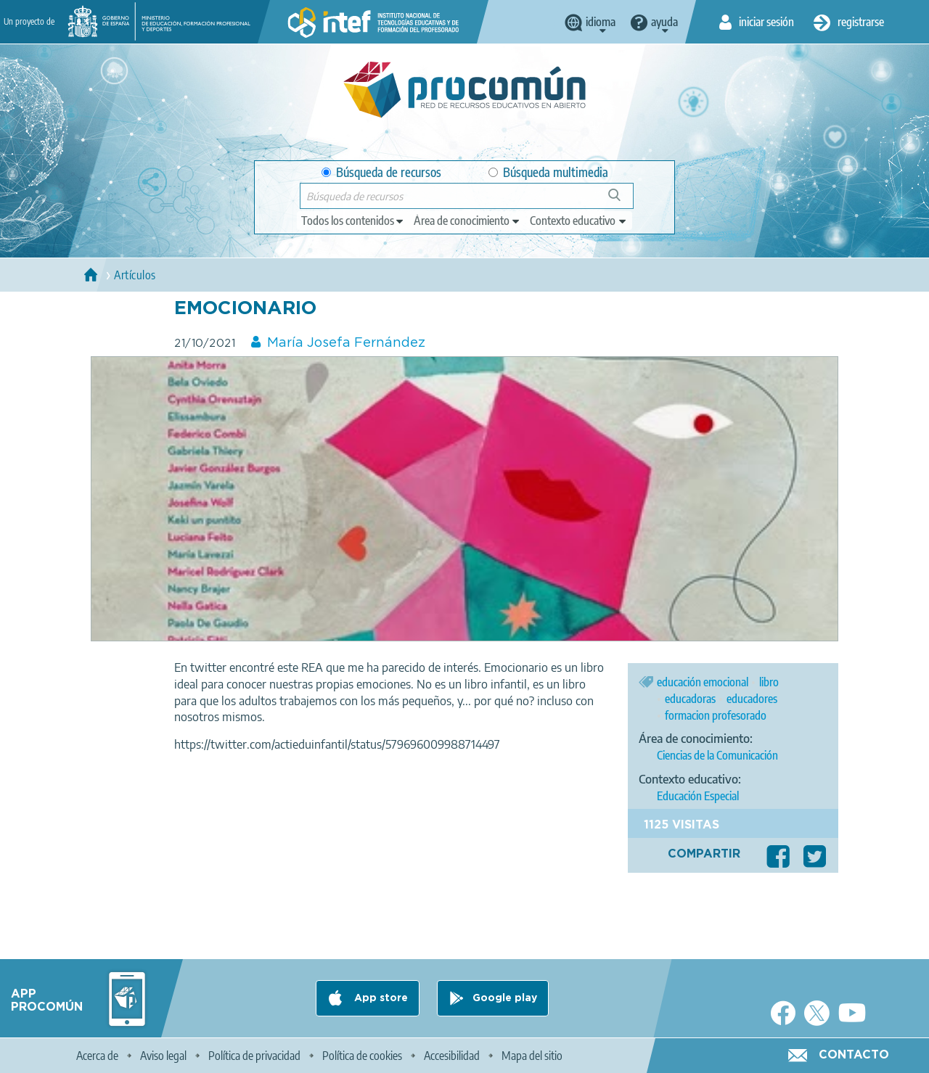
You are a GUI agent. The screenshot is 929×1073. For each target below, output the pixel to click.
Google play (504, 998)
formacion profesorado (715, 715)
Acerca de (97, 1055)
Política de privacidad (254, 1055)
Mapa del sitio (532, 1055)
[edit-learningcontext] (578, 220)
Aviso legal (163, 1055)
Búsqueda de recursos (381, 172)
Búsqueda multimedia (548, 172)
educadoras (690, 698)
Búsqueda (622, 200)
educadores (752, 698)
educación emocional (702, 682)
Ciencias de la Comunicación (717, 755)
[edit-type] (353, 220)
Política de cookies (362, 1055)
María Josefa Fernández (346, 343)
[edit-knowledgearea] (467, 220)
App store (379, 998)
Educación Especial (698, 796)
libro (769, 682)
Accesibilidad (452, 1055)
